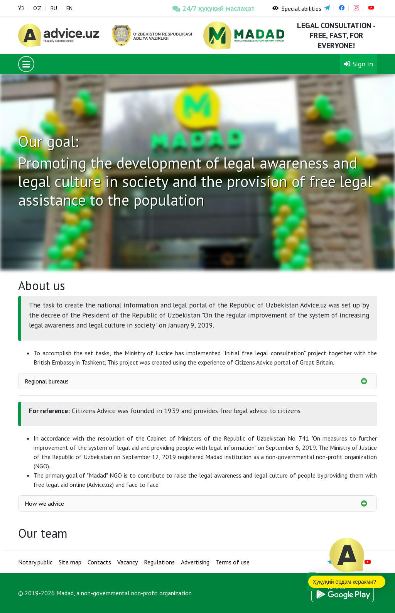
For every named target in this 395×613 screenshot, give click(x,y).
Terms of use (233, 562)
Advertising (195, 562)
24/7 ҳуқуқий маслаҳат (212, 8)
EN (69, 8)
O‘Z (37, 8)
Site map (70, 562)
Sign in (358, 63)
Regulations (159, 562)
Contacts (99, 562)
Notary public (35, 562)
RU (54, 8)
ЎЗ (21, 8)
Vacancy (127, 562)
